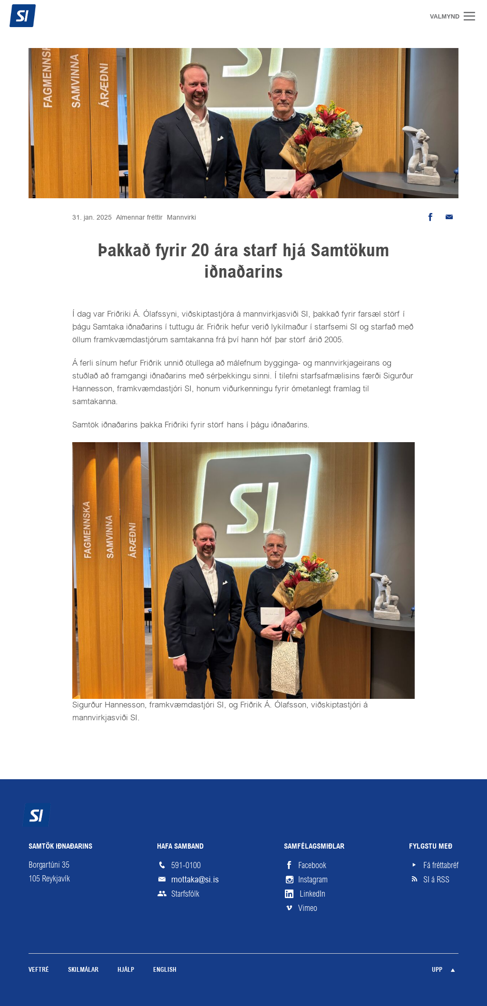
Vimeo (307, 908)
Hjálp (125, 970)
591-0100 (186, 865)
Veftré (39, 970)
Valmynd (472, 16)
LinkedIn (312, 894)
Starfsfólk (185, 894)
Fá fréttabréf (440, 865)
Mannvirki (181, 217)
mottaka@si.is (195, 879)
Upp (437, 970)
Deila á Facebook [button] (429, 217)
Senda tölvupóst (448, 217)
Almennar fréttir (139, 217)
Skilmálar (83, 970)
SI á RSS (436, 879)
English (164, 970)
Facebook (312, 865)
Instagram (313, 879)
